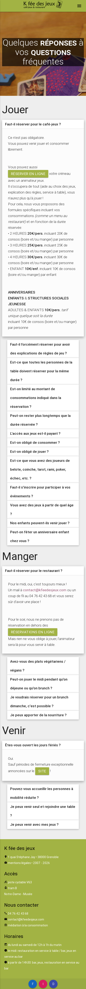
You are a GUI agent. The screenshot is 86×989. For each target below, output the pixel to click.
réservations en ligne (33, 632)
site (42, 771)
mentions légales (19, 863)
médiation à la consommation (28, 925)
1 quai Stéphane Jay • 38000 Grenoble (33, 857)
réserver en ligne (28, 173)
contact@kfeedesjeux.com (44, 590)
